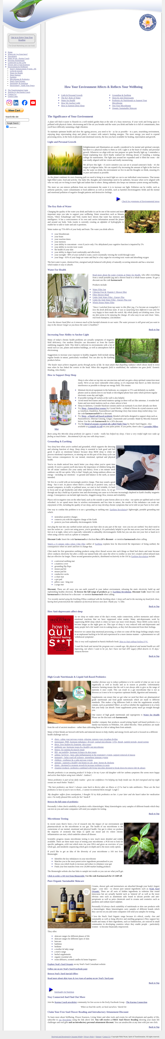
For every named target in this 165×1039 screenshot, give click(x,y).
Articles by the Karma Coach (19, 92)
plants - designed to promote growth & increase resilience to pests (82, 765)
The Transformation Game (18, 90)
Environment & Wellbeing (18, 67)
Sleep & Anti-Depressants (123, 98)
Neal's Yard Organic (17, 81)
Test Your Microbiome (121, 105)
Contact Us (12, 94)
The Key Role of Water (70, 98)
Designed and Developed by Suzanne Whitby (67, 1037)
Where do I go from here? (18, 54)
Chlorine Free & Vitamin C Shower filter (110, 292)
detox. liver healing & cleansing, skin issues (73, 744)
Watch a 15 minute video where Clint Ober (66, 544)
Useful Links (13, 96)
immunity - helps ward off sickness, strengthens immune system (81, 757)
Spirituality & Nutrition (19, 83)
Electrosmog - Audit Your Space (22, 85)
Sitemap (98, 1037)
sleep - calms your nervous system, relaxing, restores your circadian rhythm (86, 739)
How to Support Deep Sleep (73, 105)
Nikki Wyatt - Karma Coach (18, 58)
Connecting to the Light (17, 62)
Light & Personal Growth (71, 95)
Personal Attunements (16, 60)
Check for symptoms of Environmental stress (140, 201)
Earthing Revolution (118, 509)
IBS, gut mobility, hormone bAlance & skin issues (76, 752)
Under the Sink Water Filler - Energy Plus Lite (112, 300)
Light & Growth (16, 71)
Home (10, 52)
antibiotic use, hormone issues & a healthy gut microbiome (79, 747)
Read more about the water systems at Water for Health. (117, 275)
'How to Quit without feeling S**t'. (133, 641)
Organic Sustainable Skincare (124, 108)
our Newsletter (65, 1020)
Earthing (13, 77)
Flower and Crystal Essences (19, 64)
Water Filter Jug (99, 289)
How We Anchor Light (70, 103)
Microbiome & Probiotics (20, 79)
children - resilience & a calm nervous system (74, 760)
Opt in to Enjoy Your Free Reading (22, 38)
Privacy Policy (89, 1037)
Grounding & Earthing (121, 95)
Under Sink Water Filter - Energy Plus (108, 297)
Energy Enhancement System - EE (23, 69)
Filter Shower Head (101, 294)
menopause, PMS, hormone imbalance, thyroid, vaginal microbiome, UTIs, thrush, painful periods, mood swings (102, 742)
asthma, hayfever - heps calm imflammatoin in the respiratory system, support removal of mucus (95, 755)
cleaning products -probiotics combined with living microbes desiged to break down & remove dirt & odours (100, 768)
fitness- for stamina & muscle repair (70, 749)
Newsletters (12, 56)
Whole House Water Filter (103, 302)
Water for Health (16, 73)
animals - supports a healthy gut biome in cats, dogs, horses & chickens (84, 762)
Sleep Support (15, 75)
